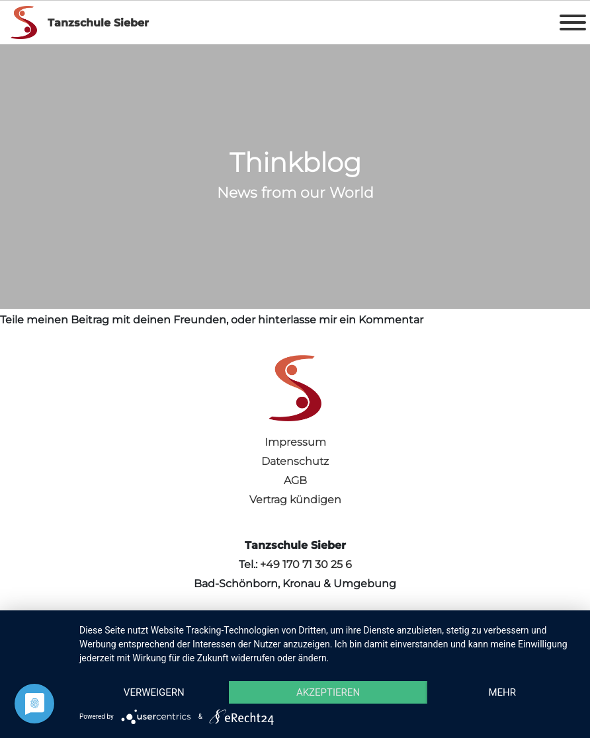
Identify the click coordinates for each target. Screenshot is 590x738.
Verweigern (154, 692)
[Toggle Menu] (573, 22)
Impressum (295, 442)
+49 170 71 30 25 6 (306, 564)
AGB (295, 480)
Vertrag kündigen (295, 499)
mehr (502, 692)
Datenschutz (295, 461)
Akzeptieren (328, 692)
